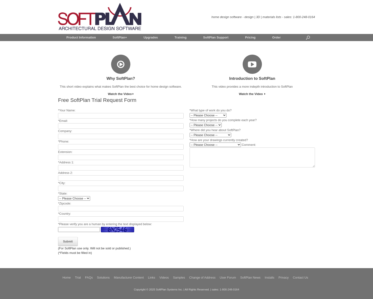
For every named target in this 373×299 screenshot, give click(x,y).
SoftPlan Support (215, 37)
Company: (65, 131)
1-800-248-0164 (304, 17)
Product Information (81, 37)
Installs (269, 277)
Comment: (249, 145)
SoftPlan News (250, 277)
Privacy (284, 277)
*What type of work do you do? (211, 110)
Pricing (250, 37)
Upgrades (151, 37)
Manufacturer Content (129, 277)
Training (181, 37)
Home (67, 277)
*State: (62, 193)
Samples (179, 277)
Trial (78, 277)
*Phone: (63, 141)
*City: (61, 183)
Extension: (65, 152)
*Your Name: (66, 110)
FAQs (89, 277)
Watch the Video (121, 94)
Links (151, 277)
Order (276, 37)
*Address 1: (66, 162)
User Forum (228, 277)
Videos (164, 277)
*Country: (64, 213)
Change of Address (202, 277)
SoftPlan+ (120, 37)
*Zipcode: (64, 203)
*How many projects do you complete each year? (223, 120)
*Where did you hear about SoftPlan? (215, 130)
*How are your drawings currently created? (219, 140)
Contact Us (300, 277)
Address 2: (65, 173)
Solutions (103, 277)
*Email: (63, 121)
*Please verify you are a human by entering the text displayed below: (105, 224)
